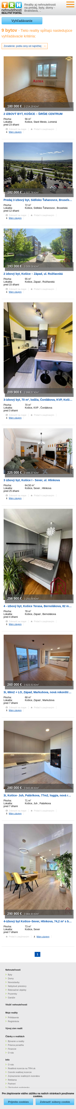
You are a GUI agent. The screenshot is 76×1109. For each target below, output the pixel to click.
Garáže (11, 997)
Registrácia (13, 1021)
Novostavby (13, 982)
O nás (11, 1052)
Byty (10, 974)
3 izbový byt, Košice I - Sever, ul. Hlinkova (32, 480)
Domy (11, 978)
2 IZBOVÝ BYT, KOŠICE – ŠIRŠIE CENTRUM (33, 113)
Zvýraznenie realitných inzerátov (24, 1076)
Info (7, 1060)
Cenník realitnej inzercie (20, 1072)
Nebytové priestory (17, 986)
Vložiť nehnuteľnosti (16, 1004)
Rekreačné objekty (17, 990)
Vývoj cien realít (13, 1028)
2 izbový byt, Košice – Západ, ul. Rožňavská (33, 273)
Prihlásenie (13, 1017)
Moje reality (11, 1012)
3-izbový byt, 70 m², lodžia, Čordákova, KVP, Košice (38, 399)
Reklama (12, 1080)
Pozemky (12, 994)
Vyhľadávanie (22, 21)
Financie (12, 1049)
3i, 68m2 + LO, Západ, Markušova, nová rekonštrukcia (40, 692)
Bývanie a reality (16, 1041)
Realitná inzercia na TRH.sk (21, 1068)
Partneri (12, 1083)
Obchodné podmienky (19, 1087)
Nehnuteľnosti (13, 970)
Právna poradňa (16, 1045)
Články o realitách (15, 1036)
